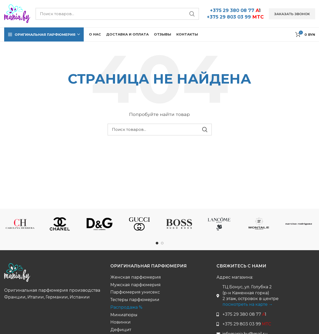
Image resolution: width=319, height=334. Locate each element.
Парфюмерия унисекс (135, 292)
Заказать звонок (292, 14)
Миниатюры (123, 314)
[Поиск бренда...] (117, 14)
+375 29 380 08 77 (235, 10)
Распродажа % (126, 307)
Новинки (120, 322)
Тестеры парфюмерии (134, 299)
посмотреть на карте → (247, 304)
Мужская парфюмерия (135, 284)
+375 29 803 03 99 (235, 17)
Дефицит (120, 329)
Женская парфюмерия (135, 277)
